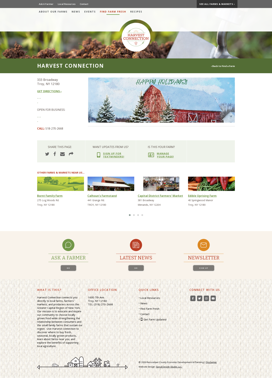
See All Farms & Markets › (217, 4)
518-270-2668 (54, 128)
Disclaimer (211, 362)
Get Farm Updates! (155, 319)
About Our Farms (53, 11)
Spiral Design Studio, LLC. (169, 366)
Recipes (136, 11)
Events (90, 11)
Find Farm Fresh (113, 11)
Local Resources (66, 4)
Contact (84, 4)
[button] (130, 215)
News (76, 11)
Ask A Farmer (46, 4)
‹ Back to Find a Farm (223, 65)
